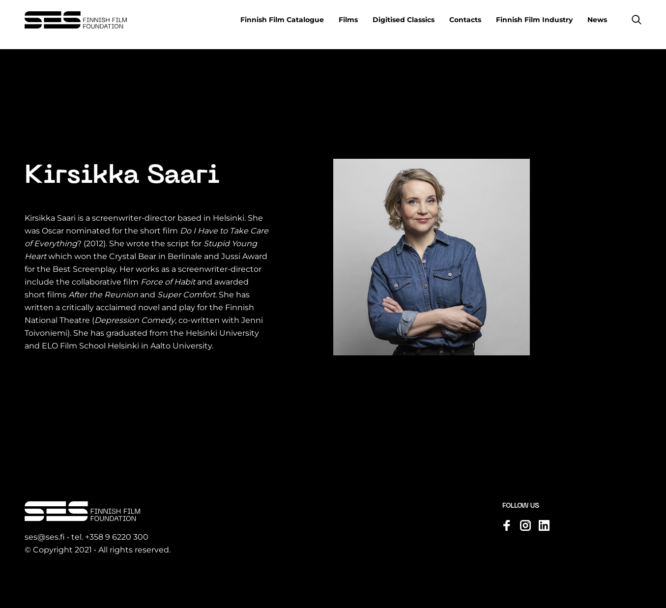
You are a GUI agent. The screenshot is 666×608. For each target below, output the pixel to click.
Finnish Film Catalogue (282, 19)
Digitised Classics (403, 19)
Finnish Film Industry (534, 19)
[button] (636, 19)
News (597, 19)
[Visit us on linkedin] (544, 525)
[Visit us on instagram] (525, 525)
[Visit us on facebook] (506, 525)
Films (348, 19)
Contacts (465, 19)
